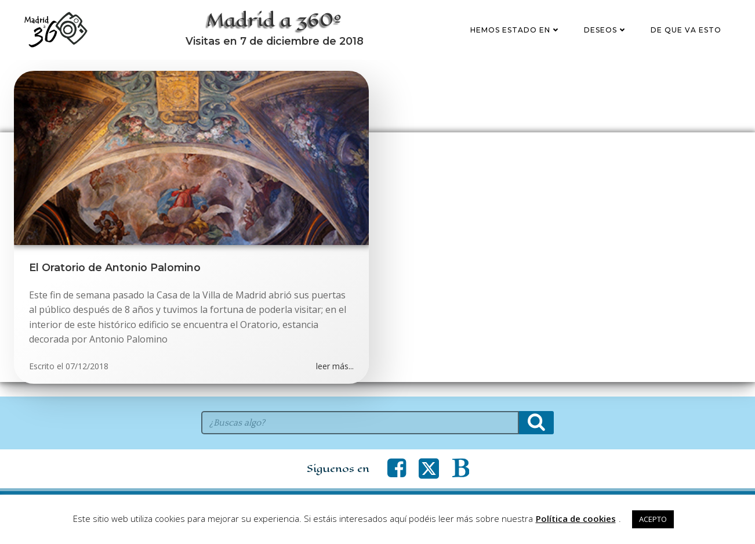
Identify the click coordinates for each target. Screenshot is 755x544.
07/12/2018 (87, 381)
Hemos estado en (517, 37)
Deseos (607, 37)
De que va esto (687, 37)
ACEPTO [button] (653, 519)
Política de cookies (576, 518)
